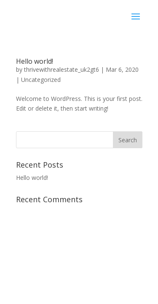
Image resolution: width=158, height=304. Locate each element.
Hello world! (34, 61)
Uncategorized (41, 80)
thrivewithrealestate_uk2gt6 (61, 69)
